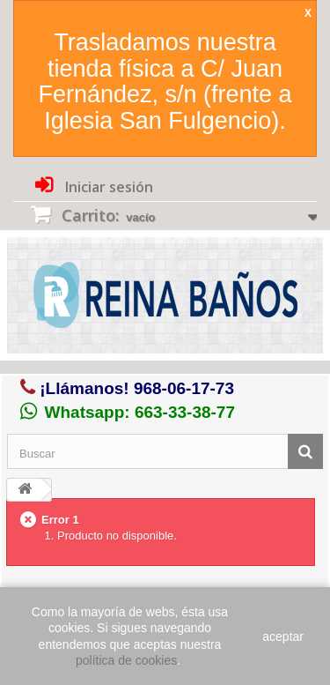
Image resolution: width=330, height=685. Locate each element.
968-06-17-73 (184, 388)
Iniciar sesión (107, 187)
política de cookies (126, 660)
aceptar (283, 636)
